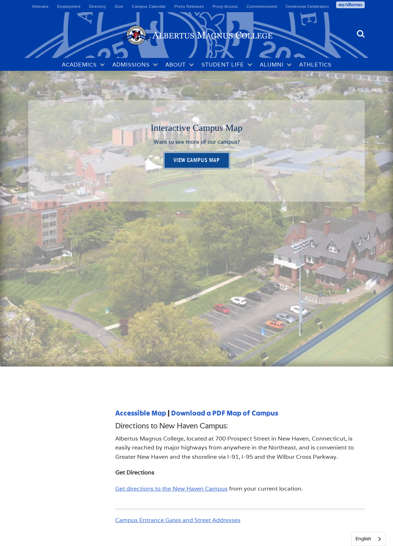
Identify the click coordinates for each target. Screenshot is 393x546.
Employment (69, 6)
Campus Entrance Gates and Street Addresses (178, 520)
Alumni (271, 64)
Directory (97, 6)
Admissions (131, 64)
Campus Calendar (149, 6)
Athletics (315, 64)
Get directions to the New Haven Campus (171, 488)
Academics (79, 64)
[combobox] (368, 539)
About (175, 64)
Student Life (223, 64)
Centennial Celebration (307, 6)
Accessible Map (140, 412)
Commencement (262, 6)
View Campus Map (197, 160)
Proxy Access (225, 6)
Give (119, 6)
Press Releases (189, 6)
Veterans (40, 6)
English (363, 539)
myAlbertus (350, 4)
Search (361, 34)
